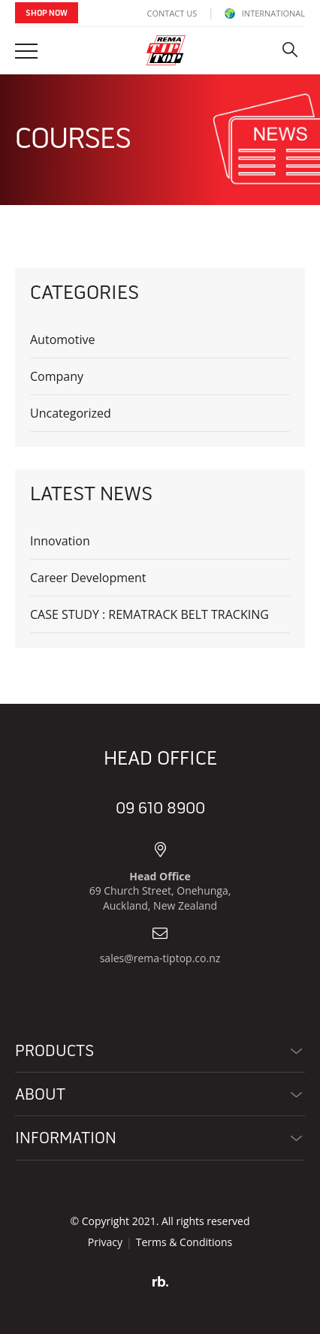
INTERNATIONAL (265, 13)
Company (56, 376)
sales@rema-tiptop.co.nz (160, 958)
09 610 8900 (160, 808)
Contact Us (172, 13)
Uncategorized (70, 413)
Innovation (60, 541)
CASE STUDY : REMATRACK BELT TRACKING (149, 614)
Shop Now (47, 13)
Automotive (62, 339)
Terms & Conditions (184, 1242)
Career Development (88, 577)
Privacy (105, 1242)
